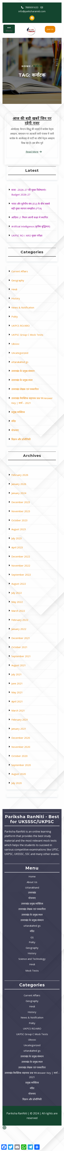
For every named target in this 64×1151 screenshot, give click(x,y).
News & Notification (27, 330)
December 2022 (26, 590)
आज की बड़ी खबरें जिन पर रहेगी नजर (32, 120)
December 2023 (26, 561)
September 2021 (26, 644)
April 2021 (24, 668)
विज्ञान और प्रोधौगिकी (26, 400)
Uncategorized (25, 354)
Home (26, 66)
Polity (22, 335)
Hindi (22, 320)
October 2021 (25, 639)
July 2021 (24, 653)
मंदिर (22, 390)
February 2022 (25, 624)
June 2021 (24, 658)
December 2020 (26, 687)
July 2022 (24, 610)
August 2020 (25, 707)
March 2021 (24, 673)
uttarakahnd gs (25, 359)
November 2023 (26, 566)
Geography (24, 315)
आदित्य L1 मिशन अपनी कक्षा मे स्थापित (30, 215)
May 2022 (24, 615)
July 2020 (24, 711)
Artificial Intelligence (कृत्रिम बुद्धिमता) (31, 220)
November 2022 (26, 595)
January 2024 (25, 557)
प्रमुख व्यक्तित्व (24, 386)
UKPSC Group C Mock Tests (29, 344)
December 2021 (26, 634)
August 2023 (25, 576)
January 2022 (25, 629)
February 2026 (25, 547)
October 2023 (25, 571)
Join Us (50, 29)
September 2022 (26, 600)
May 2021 (24, 663)
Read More (32, 151)
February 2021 (25, 677)
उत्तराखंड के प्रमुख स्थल (26, 369)
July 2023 (24, 581)
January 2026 (25, 552)
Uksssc (23, 349)
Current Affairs (25, 311)
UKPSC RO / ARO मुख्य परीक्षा (29, 225)
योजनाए (23, 395)
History (23, 325)
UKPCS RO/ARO (26, 340)
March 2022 (24, 619)
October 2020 (25, 697)
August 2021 (25, 648)
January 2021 (25, 682)
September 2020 (26, 702)
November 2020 (26, 692)
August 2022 (25, 605)
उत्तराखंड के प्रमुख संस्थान (27, 364)
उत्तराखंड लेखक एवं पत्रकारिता (28, 373)
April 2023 (24, 586)
